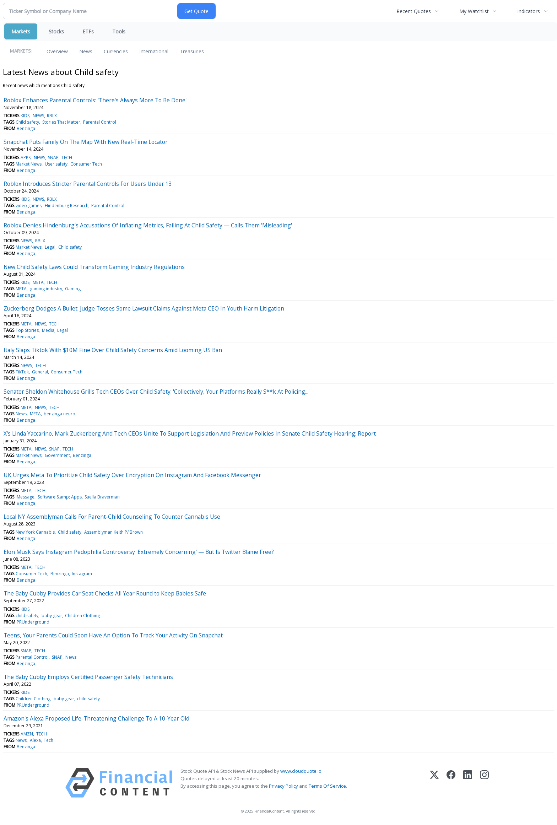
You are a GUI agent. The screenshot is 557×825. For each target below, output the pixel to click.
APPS (26, 158)
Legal (50, 247)
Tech (48, 740)
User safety (56, 164)
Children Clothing (82, 616)
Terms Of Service (327, 786)
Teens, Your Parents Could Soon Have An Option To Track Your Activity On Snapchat (113, 635)
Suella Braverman (102, 497)
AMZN (27, 734)
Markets (20, 31)
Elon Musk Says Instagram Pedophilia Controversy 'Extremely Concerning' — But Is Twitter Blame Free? (139, 552)
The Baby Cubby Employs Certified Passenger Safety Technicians (88, 677)
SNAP (53, 158)
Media (48, 330)
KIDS (25, 116)
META (38, 282)
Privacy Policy (283, 786)
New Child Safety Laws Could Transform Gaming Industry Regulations (94, 267)
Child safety (27, 122)
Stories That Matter (61, 122)
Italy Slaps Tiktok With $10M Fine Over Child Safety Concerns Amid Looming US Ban (113, 350)
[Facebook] (451, 782)
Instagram (82, 574)
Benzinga (26, 128)
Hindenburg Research (66, 206)
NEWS (38, 116)
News (85, 51)
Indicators (528, 11)
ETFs (88, 31)
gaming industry (46, 289)
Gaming (73, 289)
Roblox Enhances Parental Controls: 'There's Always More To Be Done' (95, 100)
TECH (66, 158)
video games (29, 206)
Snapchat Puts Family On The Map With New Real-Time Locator (86, 142)
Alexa (35, 740)
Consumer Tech (86, 164)
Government (57, 455)
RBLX (52, 116)
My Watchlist (474, 11)
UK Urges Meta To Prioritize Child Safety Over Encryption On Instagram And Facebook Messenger (132, 475)
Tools (118, 31)
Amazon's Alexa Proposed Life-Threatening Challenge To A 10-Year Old (96, 718)
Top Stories (27, 330)
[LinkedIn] (467, 782)
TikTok (22, 372)
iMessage (25, 497)
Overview (57, 51)
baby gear (52, 616)
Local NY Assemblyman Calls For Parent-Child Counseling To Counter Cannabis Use (112, 517)
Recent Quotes (413, 11)
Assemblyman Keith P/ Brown (113, 532)
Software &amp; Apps (60, 497)
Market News (29, 164)
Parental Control (99, 122)
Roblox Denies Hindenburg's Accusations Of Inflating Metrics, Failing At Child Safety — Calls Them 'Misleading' (148, 225)
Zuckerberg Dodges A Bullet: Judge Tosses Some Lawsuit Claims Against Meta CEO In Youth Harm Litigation (144, 308)
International (153, 51)
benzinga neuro (59, 414)
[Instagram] (484, 782)
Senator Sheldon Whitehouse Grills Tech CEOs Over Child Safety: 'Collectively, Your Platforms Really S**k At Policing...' (156, 391)
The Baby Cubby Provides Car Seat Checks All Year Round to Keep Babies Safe (105, 593)
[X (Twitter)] (434, 782)
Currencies (116, 51)
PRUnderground (33, 622)
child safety (27, 616)
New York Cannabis (35, 532)
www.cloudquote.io (300, 771)
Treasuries (192, 51)
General (40, 372)
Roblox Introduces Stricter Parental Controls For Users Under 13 (88, 184)
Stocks (56, 31)
